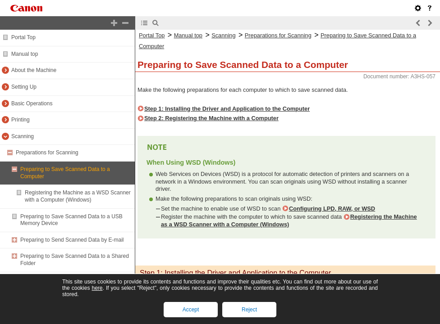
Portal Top (23, 37)
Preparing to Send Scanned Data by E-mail (72, 240)
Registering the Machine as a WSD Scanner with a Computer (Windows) (78, 196)
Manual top (24, 54)
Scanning (22, 136)
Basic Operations (31, 103)
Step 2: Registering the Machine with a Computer (211, 118)
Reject (249, 309)
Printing (20, 120)
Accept (191, 309)
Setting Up (24, 87)
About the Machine (33, 70)
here (97, 288)
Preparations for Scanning (47, 152)
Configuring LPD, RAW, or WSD (332, 208)
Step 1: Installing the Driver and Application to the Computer (227, 108)
